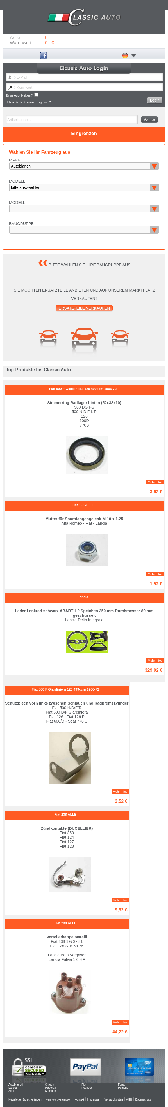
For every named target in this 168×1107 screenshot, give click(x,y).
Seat (11, 1090)
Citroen (49, 1084)
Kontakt (79, 1099)
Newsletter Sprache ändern (25, 1099)
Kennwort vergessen (58, 1099)
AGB (129, 1099)
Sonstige (50, 1090)
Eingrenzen (84, 133)
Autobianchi (15, 1084)
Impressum (94, 1099)
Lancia (12, 1087)
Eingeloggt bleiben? (22, 95)
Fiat (83, 1084)
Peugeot (86, 1087)
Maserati (50, 1087)
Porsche (123, 1087)
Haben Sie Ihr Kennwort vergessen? (28, 102)
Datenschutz (143, 1099)
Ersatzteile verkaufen (84, 308)
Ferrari (122, 1084)
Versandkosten (113, 1099)
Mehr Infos (155, 482)
